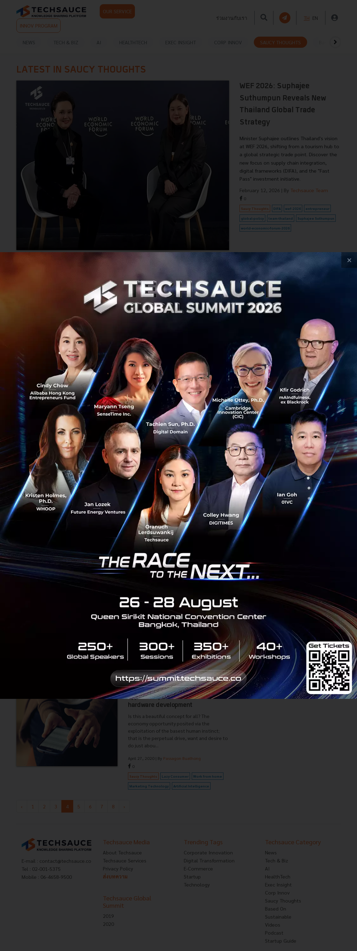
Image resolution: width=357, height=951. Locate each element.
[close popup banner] (349, 260)
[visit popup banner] (178, 475)
